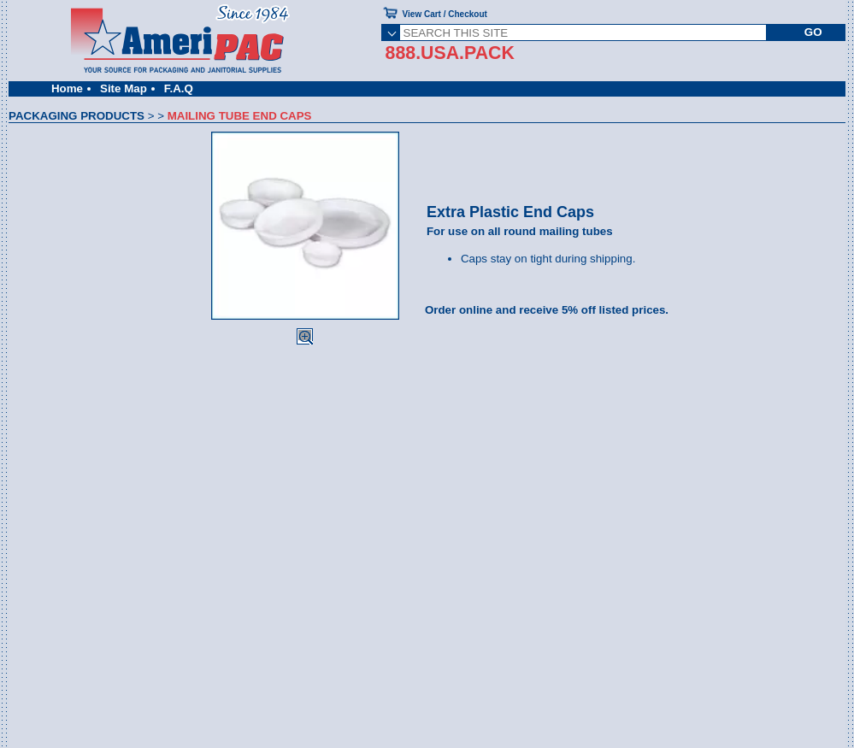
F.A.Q (178, 88)
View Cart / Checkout (445, 14)
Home (67, 88)
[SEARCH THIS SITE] (583, 32)
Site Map (123, 88)
